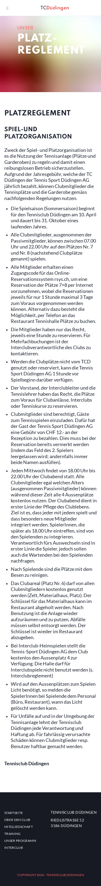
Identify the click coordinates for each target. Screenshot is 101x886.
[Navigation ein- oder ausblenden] (7, 8)
